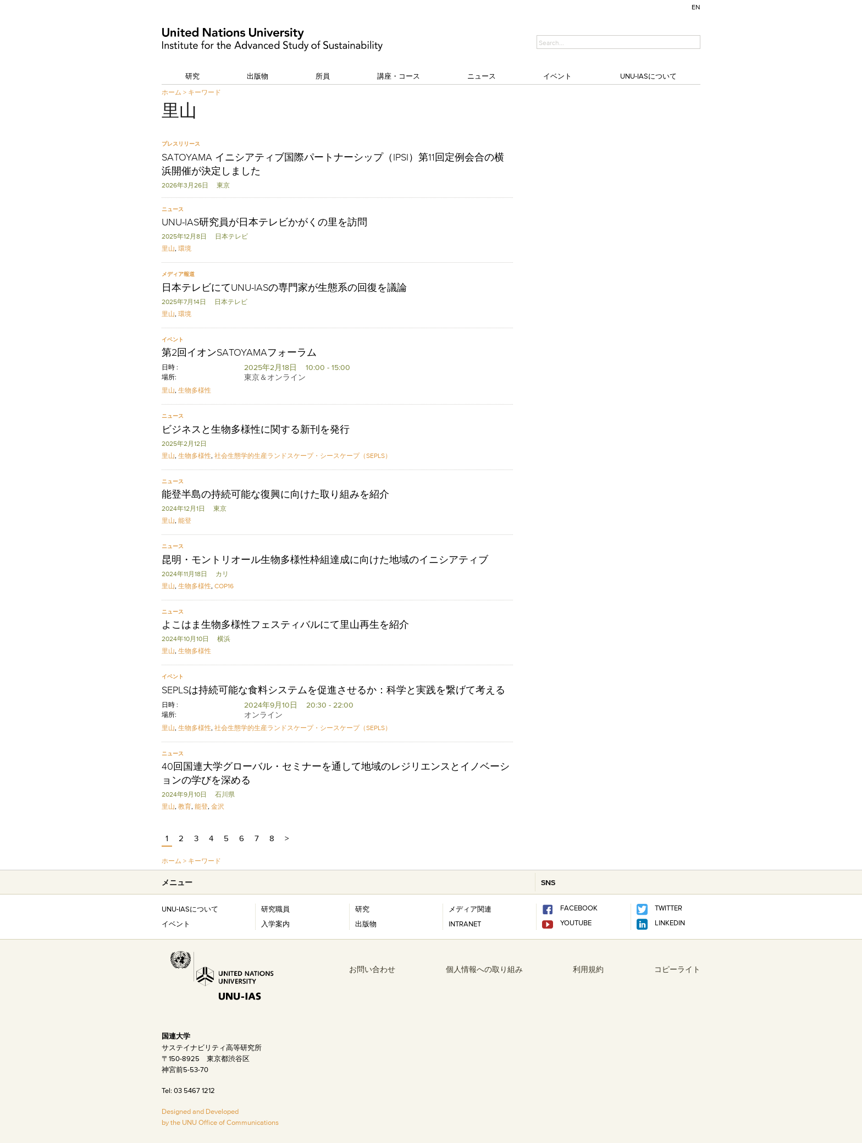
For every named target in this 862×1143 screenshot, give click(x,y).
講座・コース (398, 76)
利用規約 (588, 969)
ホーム (171, 92)
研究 (192, 76)
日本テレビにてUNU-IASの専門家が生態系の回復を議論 (284, 287)
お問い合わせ (372, 969)
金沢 (217, 806)
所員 (323, 76)
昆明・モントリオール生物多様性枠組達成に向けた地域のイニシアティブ (325, 559)
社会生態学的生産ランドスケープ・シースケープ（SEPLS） (302, 455)
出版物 (257, 76)
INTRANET (465, 924)
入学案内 (275, 924)
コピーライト (677, 969)
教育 (184, 806)
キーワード (204, 92)
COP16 (224, 585)
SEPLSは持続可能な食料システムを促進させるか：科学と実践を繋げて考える (333, 689)
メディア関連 (470, 909)
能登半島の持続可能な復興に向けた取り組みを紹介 (275, 494)
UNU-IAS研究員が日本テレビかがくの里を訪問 (264, 222)
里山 (168, 248)
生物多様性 (194, 390)
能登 (184, 520)
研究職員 (275, 909)
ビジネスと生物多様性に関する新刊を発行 (256, 429)
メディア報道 (178, 274)
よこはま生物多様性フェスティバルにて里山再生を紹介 (285, 624)
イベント (557, 76)
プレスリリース (181, 144)
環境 (184, 248)
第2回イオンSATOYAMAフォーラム (239, 352)
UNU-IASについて (648, 76)
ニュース (481, 76)
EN (696, 7)
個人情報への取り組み (484, 969)
